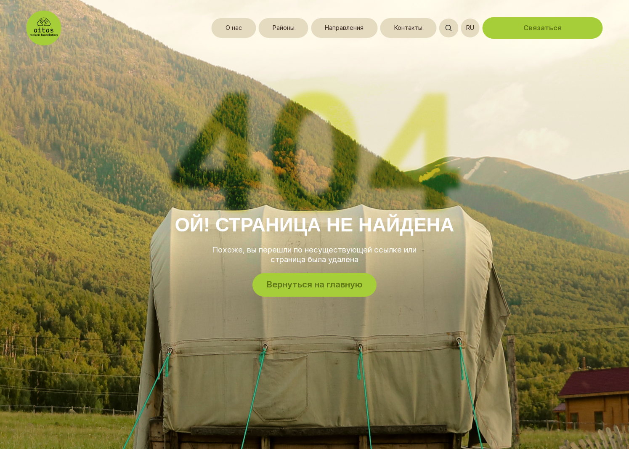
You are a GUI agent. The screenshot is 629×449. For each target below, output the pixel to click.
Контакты (408, 28)
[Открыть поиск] (448, 28)
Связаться (542, 28)
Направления (344, 28)
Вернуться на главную (314, 284)
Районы (284, 28)
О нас (234, 28)
